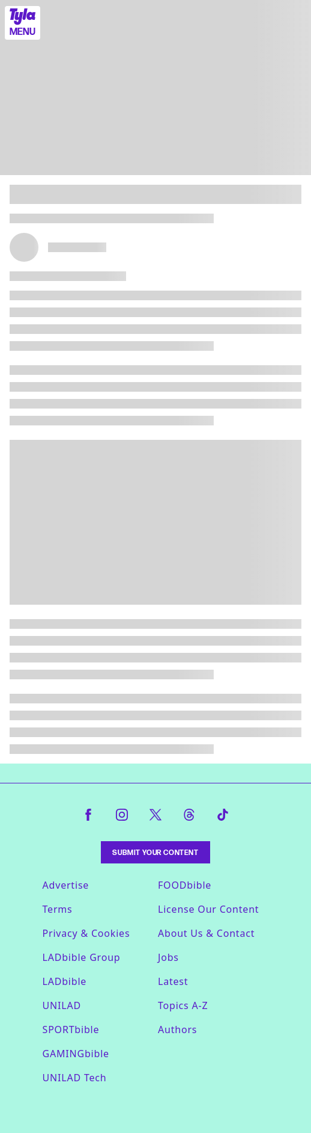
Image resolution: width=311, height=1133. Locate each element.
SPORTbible (71, 1029)
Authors (177, 1029)
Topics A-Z (183, 1005)
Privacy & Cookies (86, 933)
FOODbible (184, 885)
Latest (173, 981)
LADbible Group (82, 957)
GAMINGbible (76, 1053)
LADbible (65, 981)
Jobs (168, 957)
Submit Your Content (155, 852)
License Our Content (208, 909)
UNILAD (62, 1005)
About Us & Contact (206, 933)
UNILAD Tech (75, 1077)
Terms (58, 909)
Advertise (66, 885)
